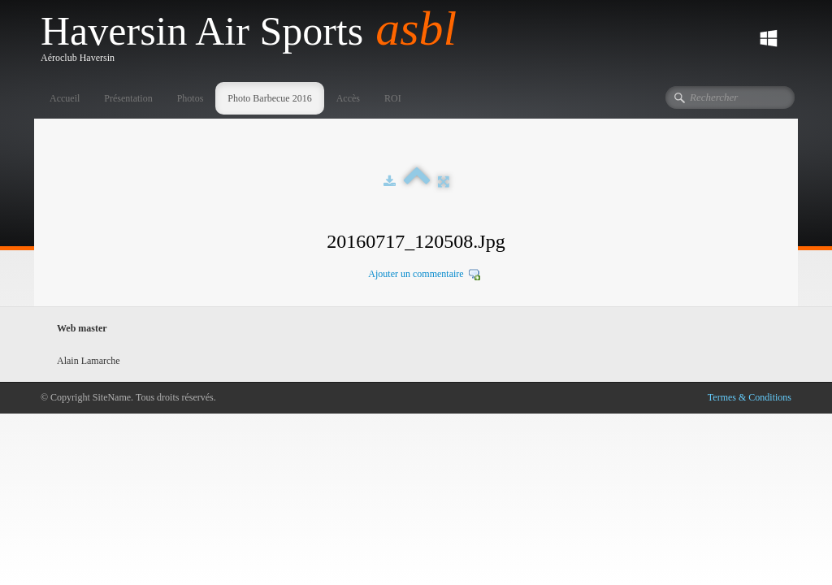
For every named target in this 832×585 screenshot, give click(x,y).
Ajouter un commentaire (415, 274)
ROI (392, 98)
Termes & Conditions (749, 397)
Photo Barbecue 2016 (269, 98)
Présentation (128, 98)
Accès (348, 98)
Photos (190, 98)
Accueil (65, 98)
